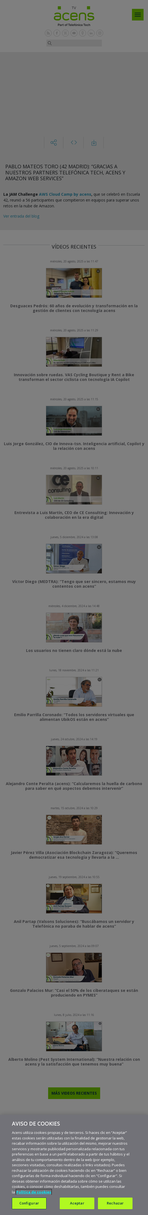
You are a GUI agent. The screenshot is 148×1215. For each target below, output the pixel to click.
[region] (74, 1165)
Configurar (29, 1203)
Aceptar (77, 1203)
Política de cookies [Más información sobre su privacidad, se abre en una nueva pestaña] (33, 1192)
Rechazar (115, 1203)
